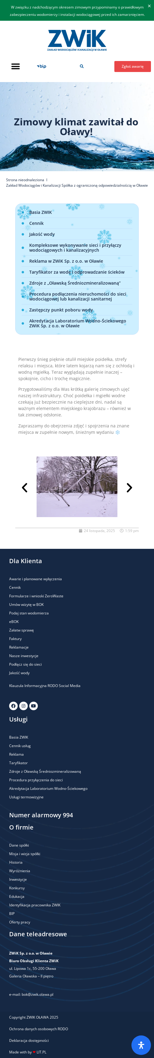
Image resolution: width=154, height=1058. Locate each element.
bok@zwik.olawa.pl (37, 994)
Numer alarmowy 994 (41, 815)
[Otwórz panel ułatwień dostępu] (141, 1045)
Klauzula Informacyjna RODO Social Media (45, 685)
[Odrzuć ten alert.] (149, 6)
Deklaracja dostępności (29, 1040)
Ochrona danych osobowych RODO (38, 1028)
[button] (15, 67)
